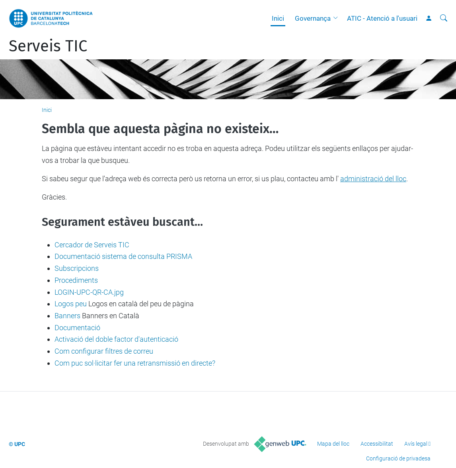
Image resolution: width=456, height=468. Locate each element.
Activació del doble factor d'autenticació (116, 339)
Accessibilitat (377, 444)
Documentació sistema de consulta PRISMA (123, 256)
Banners (67, 315)
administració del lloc (373, 178)
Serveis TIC (48, 46)
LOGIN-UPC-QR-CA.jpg (89, 292)
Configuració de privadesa (398, 458)
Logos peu (71, 304)
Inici (278, 18)
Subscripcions (77, 268)
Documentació (77, 327)
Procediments (76, 280)
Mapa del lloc (333, 444)
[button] (337, 18)
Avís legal (415, 444)
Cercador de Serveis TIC (92, 245)
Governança (313, 18)
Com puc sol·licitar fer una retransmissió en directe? (135, 363)
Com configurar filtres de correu (104, 351)
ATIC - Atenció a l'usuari (382, 18)
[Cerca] (443, 18)
